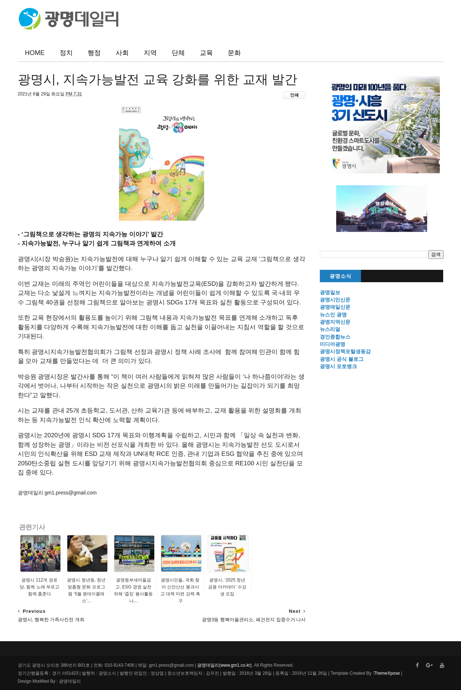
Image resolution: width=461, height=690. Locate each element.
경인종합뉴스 (335, 337)
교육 (206, 52)
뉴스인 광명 (333, 315)
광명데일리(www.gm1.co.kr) (224, 665)
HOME (35, 52)
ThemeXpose (387, 673)
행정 (94, 52)
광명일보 (330, 292)
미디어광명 (332, 344)
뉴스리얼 (330, 329)
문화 (234, 52)
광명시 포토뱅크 (338, 366)
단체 (178, 52)
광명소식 (340, 276)
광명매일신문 (335, 307)
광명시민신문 (335, 300)
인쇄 (294, 95)
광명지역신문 (335, 322)
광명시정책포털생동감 (345, 351)
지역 (150, 52)
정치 (66, 52)
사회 (122, 52)
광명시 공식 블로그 (341, 359)
